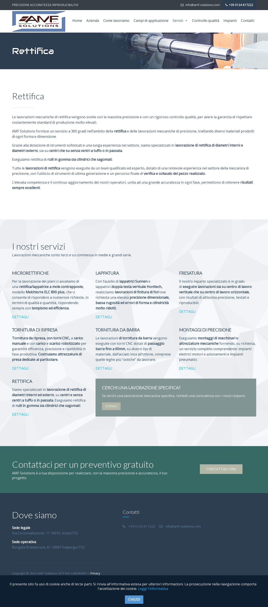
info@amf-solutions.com (200, 5)
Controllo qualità (205, 20)
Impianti (230, 20)
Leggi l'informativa (153, 588)
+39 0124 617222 (239, 5)
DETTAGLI (20, 317)
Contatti (247, 20)
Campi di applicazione (151, 20)
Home (77, 20)
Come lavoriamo (116, 20)
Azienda (92, 20)
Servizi (180, 20)
